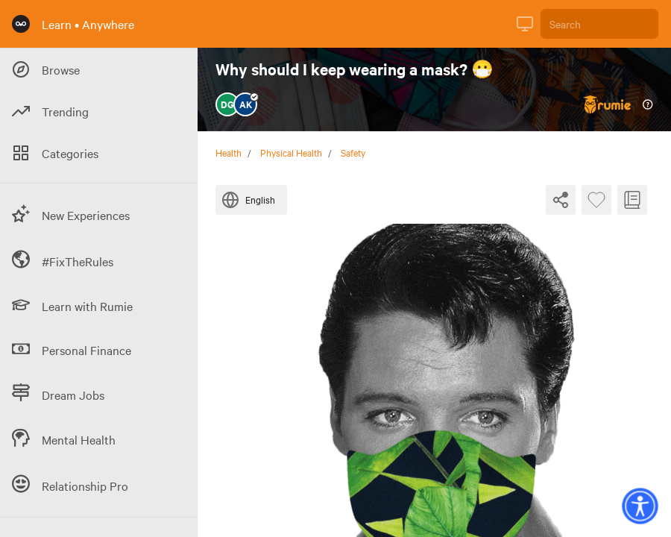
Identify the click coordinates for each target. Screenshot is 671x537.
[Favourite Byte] (596, 200)
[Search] (599, 24)
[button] (640, 506)
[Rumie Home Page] (21, 24)
